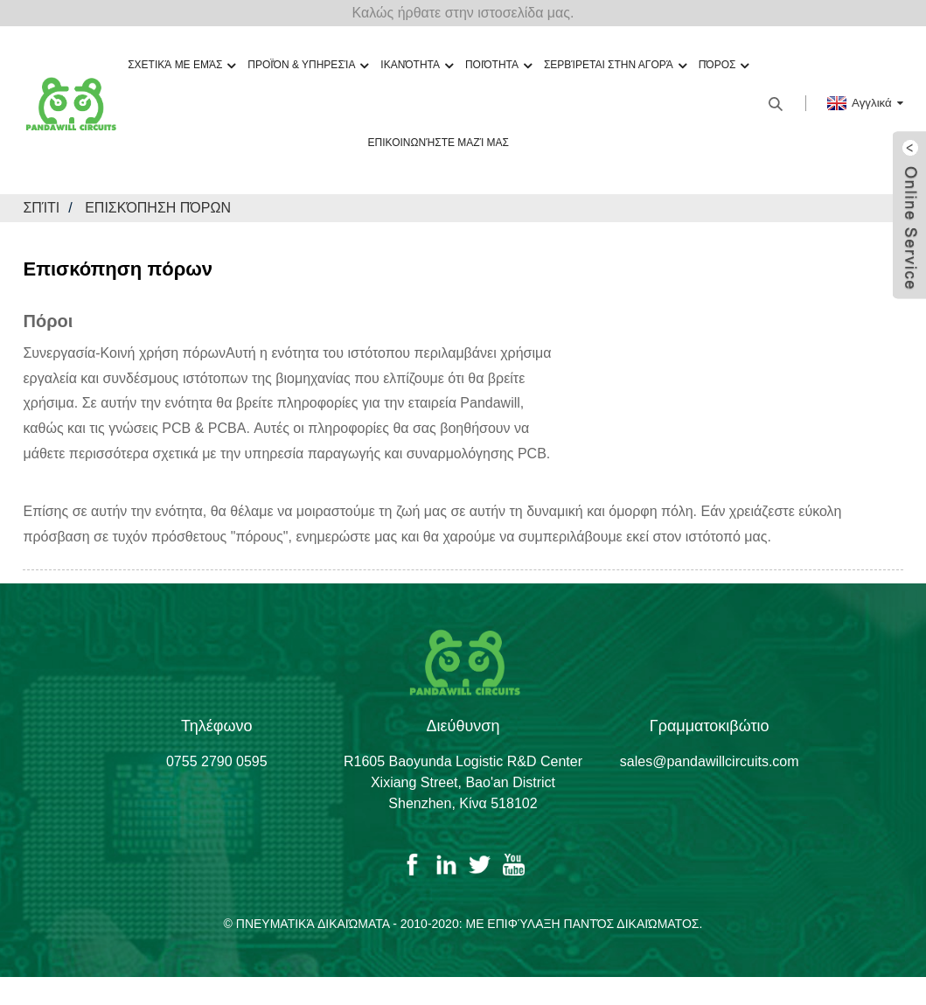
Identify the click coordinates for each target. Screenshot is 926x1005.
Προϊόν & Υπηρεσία (307, 65)
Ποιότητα (498, 65)
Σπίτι (41, 207)
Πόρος (724, 65)
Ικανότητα (416, 65)
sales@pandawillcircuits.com (709, 761)
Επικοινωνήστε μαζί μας (438, 142)
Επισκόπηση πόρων (158, 207)
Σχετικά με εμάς (181, 65)
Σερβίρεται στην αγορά (615, 65)
